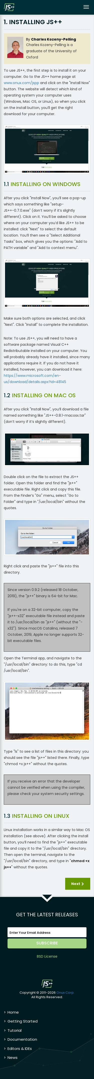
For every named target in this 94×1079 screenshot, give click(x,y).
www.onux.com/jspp (21, 82)
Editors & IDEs (20, 1048)
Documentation (22, 1039)
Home (13, 1012)
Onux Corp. (65, 992)
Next (77, 883)
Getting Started (23, 1021)
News (13, 1057)
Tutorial (15, 1030)
